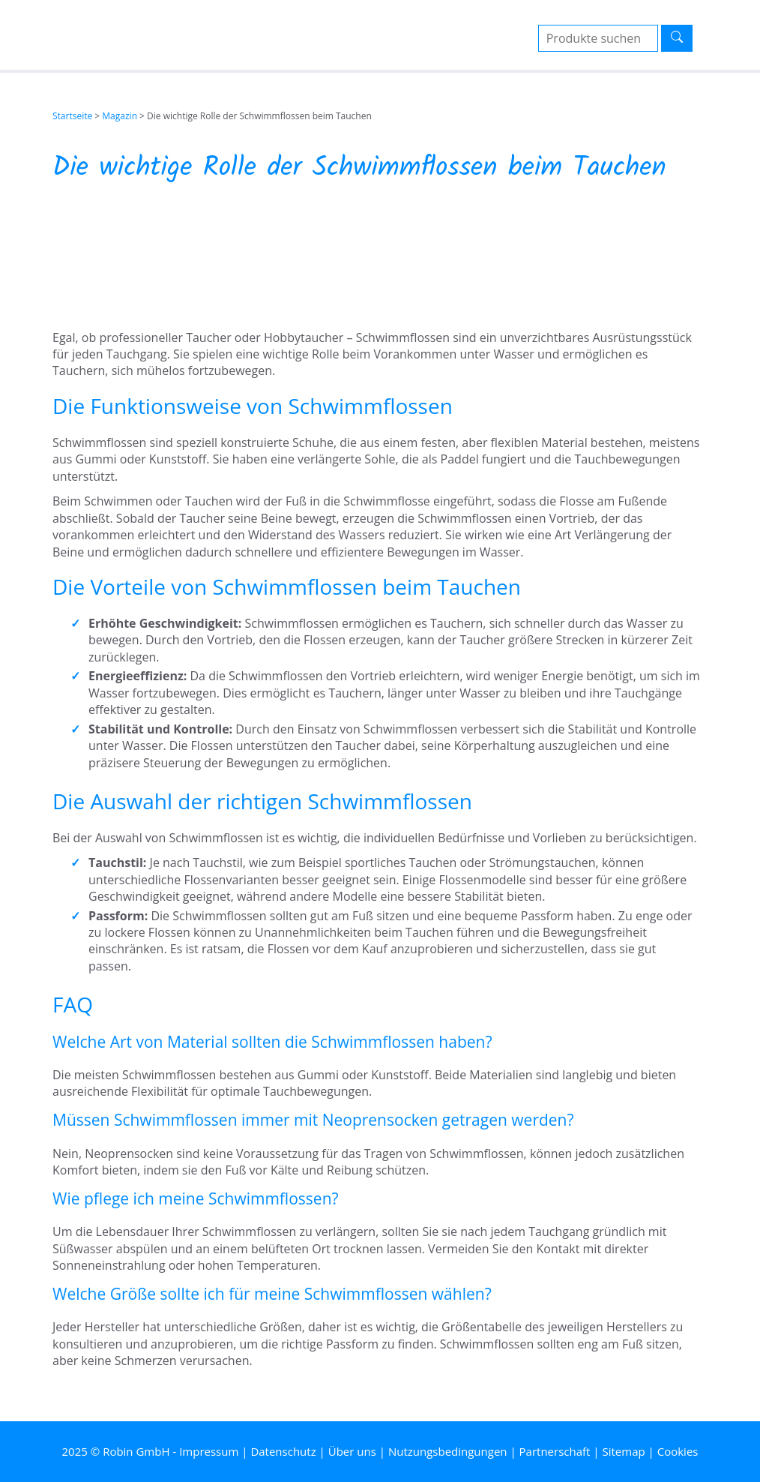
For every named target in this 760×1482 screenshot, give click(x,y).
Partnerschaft (555, 1451)
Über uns (352, 1451)
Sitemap (623, 1451)
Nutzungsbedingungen (447, 1451)
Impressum (208, 1451)
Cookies (678, 1451)
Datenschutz (283, 1451)
